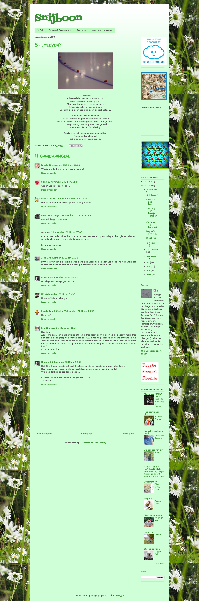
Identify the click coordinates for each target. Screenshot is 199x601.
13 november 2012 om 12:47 (75, 215)
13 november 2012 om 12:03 (71, 198)
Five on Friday (158, 418)
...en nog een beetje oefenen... (152, 213)
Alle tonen (160, 563)
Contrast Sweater (159, 437)
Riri (158, 290)
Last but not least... (150, 202)
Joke (43, 257)
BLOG (40, 30)
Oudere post (127, 433)
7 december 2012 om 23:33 (79, 311)
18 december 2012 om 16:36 (61, 327)
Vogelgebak (159, 519)
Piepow (148, 498)
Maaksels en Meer (153, 515)
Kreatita (148, 532)
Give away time (157, 487)
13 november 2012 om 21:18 (62, 257)
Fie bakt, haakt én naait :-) (153, 432)
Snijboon (58, 18)
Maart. (158, 452)
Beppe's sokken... (151, 232)
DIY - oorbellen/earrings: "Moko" (159, 401)
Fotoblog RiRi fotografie (60, 30)
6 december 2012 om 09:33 (60, 294)
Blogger (120, 595)
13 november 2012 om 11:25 (64, 165)
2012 (147, 185)
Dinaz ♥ (45, 277)
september (152, 249)
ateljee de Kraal (152, 548)
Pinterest (81, 30)
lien (43, 327)
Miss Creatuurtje (50, 215)
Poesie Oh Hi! (48, 198)
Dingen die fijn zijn (153, 449)
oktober (151, 242)
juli (148, 262)
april (149, 274)
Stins (44, 181)
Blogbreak (151, 237)
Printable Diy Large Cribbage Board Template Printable (154, 474)
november (152, 189)
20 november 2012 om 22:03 (65, 277)
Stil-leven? (152, 195)
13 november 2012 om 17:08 (66, 232)
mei (149, 270)
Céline (158, 534)
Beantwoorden (49, 173)
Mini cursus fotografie (102, 30)
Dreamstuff (150, 481)
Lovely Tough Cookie (52, 311)
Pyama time (158, 502)
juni (149, 266)
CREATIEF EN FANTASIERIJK (152, 467)
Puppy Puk (158, 552)
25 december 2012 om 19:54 (65, 362)
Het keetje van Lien (151, 413)
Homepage (86, 433)
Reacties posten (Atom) (93, 442)
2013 (147, 181)
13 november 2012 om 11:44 (63, 181)
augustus (151, 256)
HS (42, 294)
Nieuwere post (44, 433)
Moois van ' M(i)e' (153, 393)
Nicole (44, 165)
